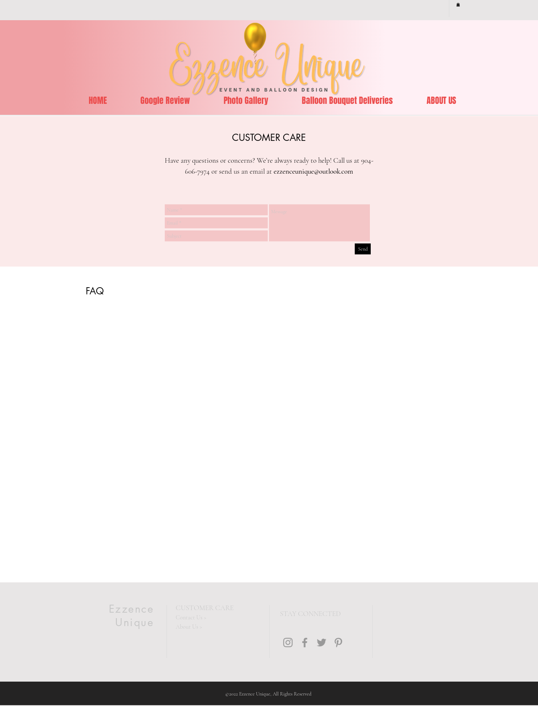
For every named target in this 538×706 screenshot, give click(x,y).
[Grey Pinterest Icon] (338, 642)
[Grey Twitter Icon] (321, 642)
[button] (458, 5)
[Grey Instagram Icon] (288, 642)
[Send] (363, 248)
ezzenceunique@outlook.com (313, 171)
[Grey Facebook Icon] (304, 642)
